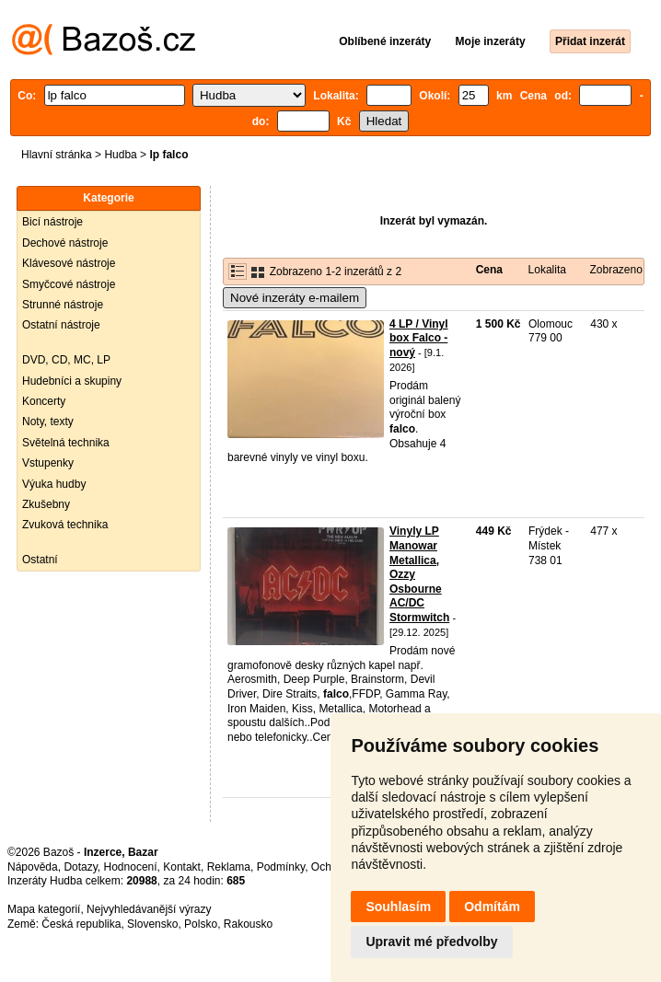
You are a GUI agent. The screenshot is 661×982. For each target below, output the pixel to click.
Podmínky (281, 867)
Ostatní (40, 559)
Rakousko (248, 924)
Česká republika (81, 924)
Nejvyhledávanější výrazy (149, 909)
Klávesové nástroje (68, 263)
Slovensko (152, 924)
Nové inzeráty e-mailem (294, 298)
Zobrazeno (615, 269)
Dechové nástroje (65, 243)
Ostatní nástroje (61, 324)
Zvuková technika (65, 524)
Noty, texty (48, 421)
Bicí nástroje (52, 221)
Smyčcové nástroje (68, 284)
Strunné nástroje (62, 304)
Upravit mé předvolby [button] (431, 941)
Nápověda (32, 867)
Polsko (200, 924)
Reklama (228, 867)
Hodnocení (130, 867)
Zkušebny (46, 504)
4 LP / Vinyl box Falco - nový (418, 338)
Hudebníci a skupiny (72, 381)
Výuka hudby (54, 484)
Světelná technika (66, 442)
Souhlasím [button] (398, 906)
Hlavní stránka (56, 154)
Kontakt (182, 867)
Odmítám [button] (492, 906)
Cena (489, 269)
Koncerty (43, 401)
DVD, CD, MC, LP (66, 359)
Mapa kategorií (43, 909)
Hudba (120, 154)
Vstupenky (48, 462)
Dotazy (80, 867)
